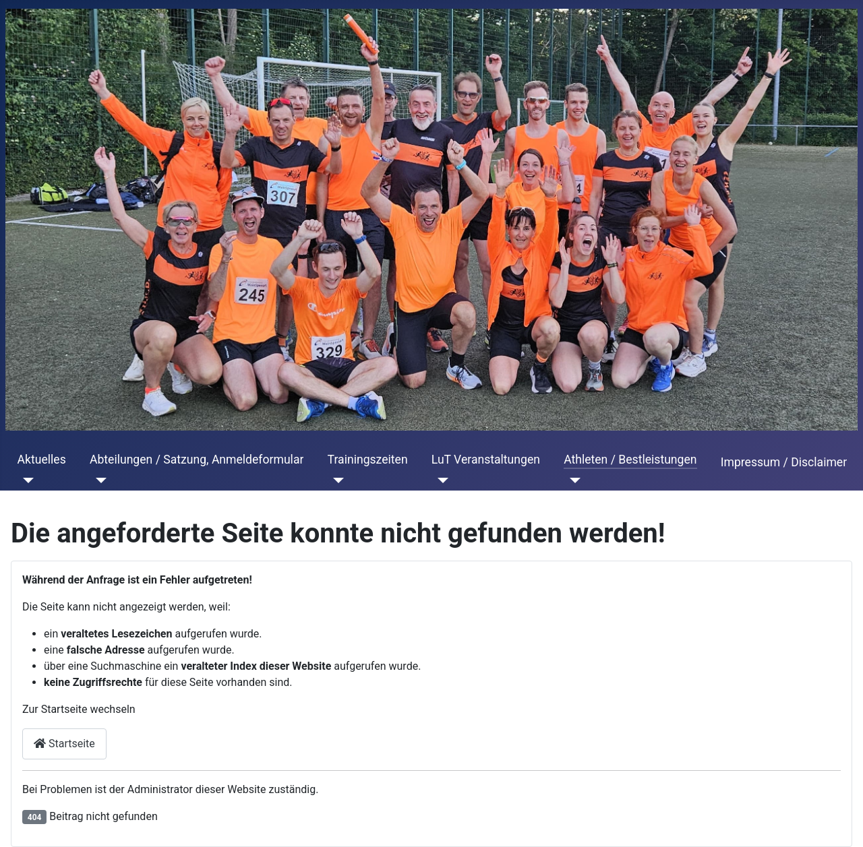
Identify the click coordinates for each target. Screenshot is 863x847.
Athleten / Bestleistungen (630, 459)
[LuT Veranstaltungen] (440, 480)
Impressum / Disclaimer (784, 462)
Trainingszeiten (368, 459)
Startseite (64, 743)
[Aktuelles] (26, 480)
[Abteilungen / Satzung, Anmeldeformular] (98, 480)
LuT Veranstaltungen (486, 459)
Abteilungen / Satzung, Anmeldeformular (196, 459)
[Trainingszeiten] (336, 480)
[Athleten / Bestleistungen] (572, 480)
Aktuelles (42, 459)
